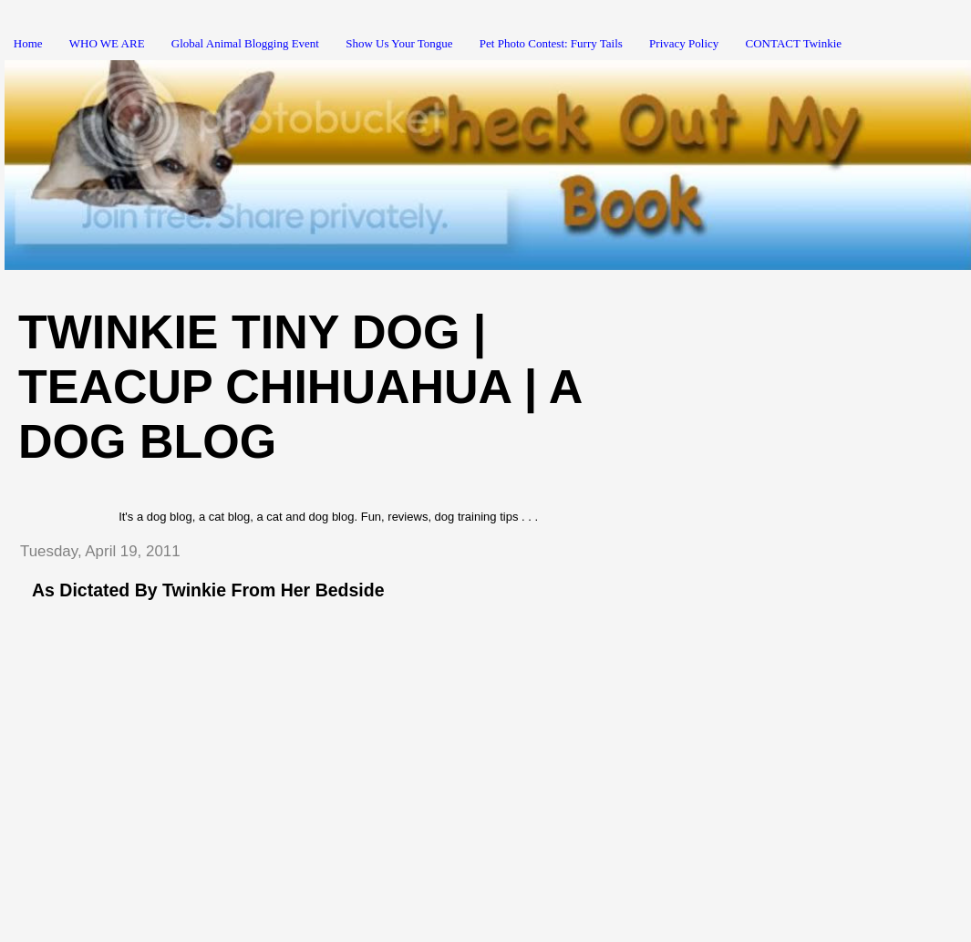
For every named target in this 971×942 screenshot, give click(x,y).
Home (28, 43)
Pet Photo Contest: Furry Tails (551, 43)
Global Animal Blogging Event (245, 43)
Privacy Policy (683, 43)
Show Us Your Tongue (399, 43)
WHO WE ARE (107, 43)
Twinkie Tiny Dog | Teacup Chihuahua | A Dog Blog (299, 386)
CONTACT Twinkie (794, 43)
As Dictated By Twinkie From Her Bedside (208, 590)
